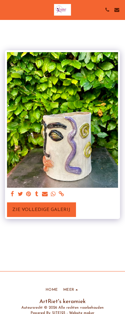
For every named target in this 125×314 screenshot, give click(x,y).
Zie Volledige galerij (41, 209)
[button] (7, 9)
